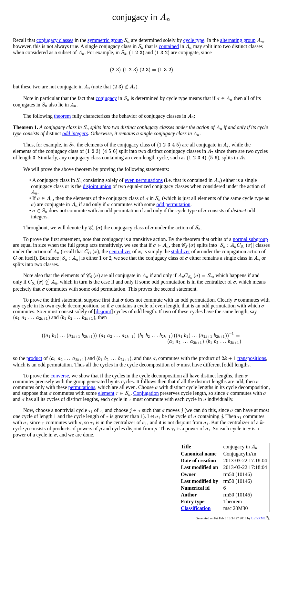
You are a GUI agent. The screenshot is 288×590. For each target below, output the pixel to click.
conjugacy (106, 98)
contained (169, 46)
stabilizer (180, 251)
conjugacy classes (54, 40)
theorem (62, 116)
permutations (82, 387)
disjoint (103, 311)
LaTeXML (260, 518)
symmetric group (105, 40)
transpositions (251, 358)
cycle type (193, 40)
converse (60, 375)
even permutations (144, 180)
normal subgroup (250, 239)
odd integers (75, 133)
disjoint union (97, 186)
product (34, 358)
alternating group (238, 40)
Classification (196, 508)
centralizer (120, 251)
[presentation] (164, 17)
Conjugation (146, 393)
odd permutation (173, 204)
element (106, 393)
